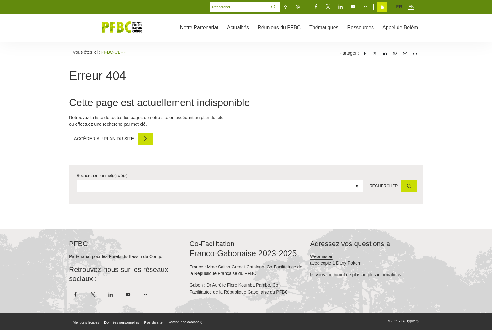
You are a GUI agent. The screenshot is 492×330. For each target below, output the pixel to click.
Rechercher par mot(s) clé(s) (102, 175)
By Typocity (410, 321)
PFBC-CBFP (113, 52)
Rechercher (381, 186)
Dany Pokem (348, 263)
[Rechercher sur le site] (218, 186)
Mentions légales (86, 322)
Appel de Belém (400, 27)
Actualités (238, 27)
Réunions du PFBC (279, 27)
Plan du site (153, 322)
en (411, 6)
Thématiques (324, 27)
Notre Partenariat (199, 27)
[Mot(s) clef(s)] (238, 7)
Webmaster (321, 256)
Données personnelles (121, 322)
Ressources (360, 27)
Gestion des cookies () (185, 322)
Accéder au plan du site (106, 138)
